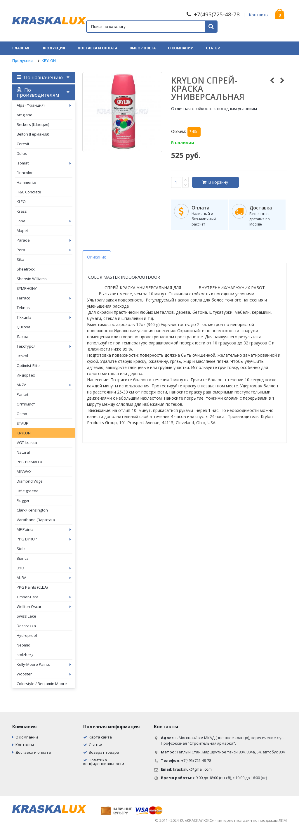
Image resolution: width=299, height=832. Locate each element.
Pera (44, 249)
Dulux (22, 153)
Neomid (23, 645)
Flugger (23, 500)
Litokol (22, 355)
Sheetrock (26, 269)
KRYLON (49, 60)
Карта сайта (100, 737)
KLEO (21, 201)
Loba (44, 220)
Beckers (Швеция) (33, 124)
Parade (44, 240)
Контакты (258, 15)
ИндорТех (26, 375)
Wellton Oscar (44, 606)
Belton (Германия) (33, 134)
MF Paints (44, 529)
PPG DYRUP (44, 539)
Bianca (23, 558)
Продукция (53, 48)
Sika (20, 259)
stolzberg (25, 654)
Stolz (21, 548)
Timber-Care (44, 596)
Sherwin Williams (32, 278)
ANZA (44, 384)
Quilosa (23, 327)
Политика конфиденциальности (103, 761)
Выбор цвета (143, 48)
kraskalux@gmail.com (192, 769)
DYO (44, 568)
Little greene (28, 490)
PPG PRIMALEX (29, 461)
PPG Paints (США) (32, 587)
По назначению (40, 77)
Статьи (213, 48)
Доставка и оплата (97, 48)
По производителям (38, 92)
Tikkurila (44, 317)
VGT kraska (27, 442)
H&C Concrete (29, 192)
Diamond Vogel (30, 481)
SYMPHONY (27, 288)
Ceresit (23, 143)
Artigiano (24, 114)
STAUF (22, 423)
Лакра (22, 336)
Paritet (22, 394)
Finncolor (25, 172)
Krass (22, 211)
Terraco (44, 298)
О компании (181, 48)
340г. (194, 131)
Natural (23, 452)
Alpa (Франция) (44, 105)
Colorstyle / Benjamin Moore (42, 683)
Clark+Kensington (32, 510)
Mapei (22, 230)
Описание (96, 257)
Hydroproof (27, 635)
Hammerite (26, 182)
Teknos (23, 307)
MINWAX (24, 471)
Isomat (44, 163)
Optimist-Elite (28, 365)
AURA (44, 577)
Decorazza (26, 625)
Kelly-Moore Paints (44, 664)
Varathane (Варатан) (36, 519)
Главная (20, 48)
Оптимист (26, 404)
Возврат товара (104, 752)
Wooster (44, 674)
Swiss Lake (26, 616)
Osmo (22, 413)
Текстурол (44, 346)
